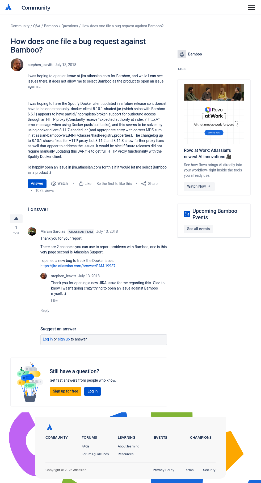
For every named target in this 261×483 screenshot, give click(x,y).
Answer (37, 183)
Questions (69, 26)
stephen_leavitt (40, 65)
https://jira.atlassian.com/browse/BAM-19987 (77, 266)
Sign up (64, 339)
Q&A (36, 26)
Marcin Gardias (52, 231)
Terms (188, 470)
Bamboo (51, 26)
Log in (48, 339)
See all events (198, 229)
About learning (128, 446)
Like (54, 301)
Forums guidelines (95, 454)
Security (209, 470)
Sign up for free (65, 391)
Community (36, 7)
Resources (125, 454)
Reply (44, 310)
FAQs (85, 446)
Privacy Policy (163, 470)
